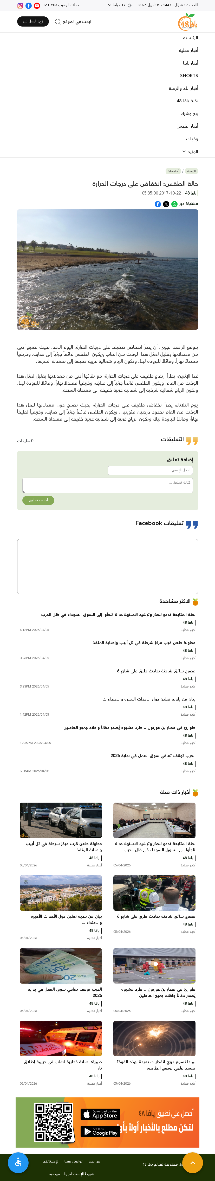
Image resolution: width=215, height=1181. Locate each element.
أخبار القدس (187, 126)
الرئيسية (190, 38)
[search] (72, 21)
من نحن (94, 1161)
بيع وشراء (189, 113)
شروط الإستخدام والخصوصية (71, 1174)
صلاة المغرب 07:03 (63, 5)
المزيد (192, 151)
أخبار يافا (190, 63)
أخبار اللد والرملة (183, 88)
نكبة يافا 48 (187, 101)
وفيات (192, 139)
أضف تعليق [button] (38, 500)
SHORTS (189, 75)
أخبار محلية (188, 50)
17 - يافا (122, 5)
